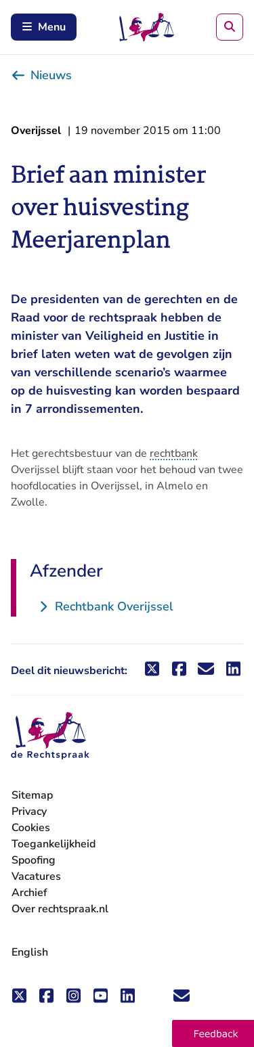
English (30, 952)
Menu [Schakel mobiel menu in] (44, 27)
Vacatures (36, 877)
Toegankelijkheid (54, 844)
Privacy (29, 811)
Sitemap (32, 795)
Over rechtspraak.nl (60, 908)
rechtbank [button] (174, 453)
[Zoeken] (229, 27)
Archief (29, 892)
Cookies (31, 827)
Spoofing (34, 860)
